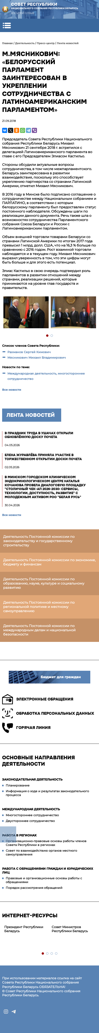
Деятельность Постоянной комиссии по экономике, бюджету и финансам (49, 562)
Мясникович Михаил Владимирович (36, 357)
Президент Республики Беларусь (23, 929)
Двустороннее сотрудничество (30, 821)
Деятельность (24, 43)
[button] (6, 25)
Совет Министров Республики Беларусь (70, 929)
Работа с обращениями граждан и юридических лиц (47, 870)
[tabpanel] (26, 312)
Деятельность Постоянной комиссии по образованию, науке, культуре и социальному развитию (43, 583)
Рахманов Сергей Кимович (29, 352)
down (8, 834)
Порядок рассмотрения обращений (34, 888)
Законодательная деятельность (32, 779)
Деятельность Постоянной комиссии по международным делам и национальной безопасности (39, 630)
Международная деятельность (31, 809)
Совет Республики (44, 6)
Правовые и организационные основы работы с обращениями (44, 880)
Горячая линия (26, 728)
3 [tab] (52, 954)
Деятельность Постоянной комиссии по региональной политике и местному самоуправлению (39, 606)
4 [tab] (56, 954)
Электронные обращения (37, 699)
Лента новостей (68, 43)
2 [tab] (52, 336)
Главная (7, 43)
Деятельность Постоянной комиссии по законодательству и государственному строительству (39, 541)
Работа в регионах (19, 835)
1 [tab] (47, 336)
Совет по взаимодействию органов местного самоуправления (41, 852)
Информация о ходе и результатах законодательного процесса (47, 793)
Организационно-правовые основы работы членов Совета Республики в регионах (46, 843)
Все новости (11, 389)
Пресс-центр (45, 43)
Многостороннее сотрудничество (32, 815)
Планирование (18, 785)
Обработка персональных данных (48, 713)
